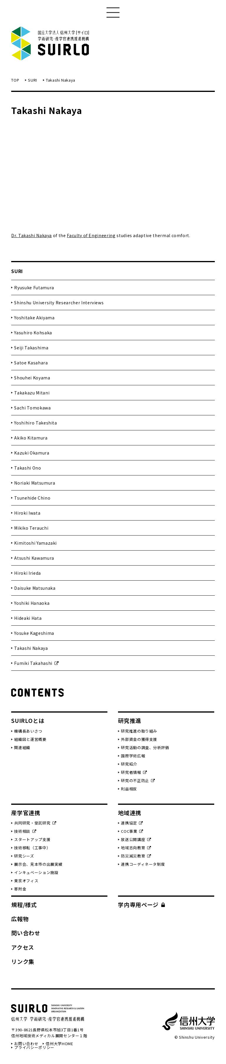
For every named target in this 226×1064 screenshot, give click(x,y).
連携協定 (132, 823)
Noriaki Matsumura (34, 483)
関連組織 (22, 747)
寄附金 (20, 889)
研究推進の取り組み (139, 731)
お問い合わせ (26, 1043)
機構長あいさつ (28, 731)
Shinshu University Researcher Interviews (59, 302)
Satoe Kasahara (31, 363)
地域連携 (129, 813)
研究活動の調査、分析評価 (145, 747)
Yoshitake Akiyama (34, 317)
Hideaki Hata (27, 618)
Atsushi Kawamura (34, 558)
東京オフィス (26, 880)
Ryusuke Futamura (34, 287)
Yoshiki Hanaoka (31, 603)
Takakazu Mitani (31, 393)
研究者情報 (134, 772)
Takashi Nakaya (31, 648)
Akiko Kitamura (30, 438)
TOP (15, 80)
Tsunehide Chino (32, 498)
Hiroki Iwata (27, 513)
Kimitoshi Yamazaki (35, 543)
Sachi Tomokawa (32, 408)
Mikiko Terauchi (31, 528)
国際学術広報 (133, 756)
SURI (32, 80)
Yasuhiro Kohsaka (33, 333)
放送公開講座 (136, 839)
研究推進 (129, 720)
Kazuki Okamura (31, 453)
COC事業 (132, 831)
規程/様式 (23, 904)
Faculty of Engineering (91, 235)
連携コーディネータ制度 (143, 864)
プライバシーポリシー (34, 1047)
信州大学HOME (59, 1043)
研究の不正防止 (138, 780)
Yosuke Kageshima (34, 633)
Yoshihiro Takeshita (35, 423)
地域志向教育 (136, 847)
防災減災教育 (136, 856)
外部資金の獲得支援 (139, 739)
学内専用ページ (141, 904)
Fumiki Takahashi (36, 663)
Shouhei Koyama (32, 378)
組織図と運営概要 (30, 739)
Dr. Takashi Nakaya (31, 235)
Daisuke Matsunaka (34, 588)
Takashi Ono (27, 468)
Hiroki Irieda (27, 573)
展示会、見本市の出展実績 (38, 864)
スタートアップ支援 (32, 839)
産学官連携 (25, 813)
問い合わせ (25, 933)
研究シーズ (24, 856)
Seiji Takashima (31, 348)
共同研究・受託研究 (35, 823)
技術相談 (25, 831)
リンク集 (22, 961)
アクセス (22, 947)
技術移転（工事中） (32, 847)
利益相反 (129, 789)
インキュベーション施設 (36, 872)
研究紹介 (129, 764)
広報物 (20, 919)
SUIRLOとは (27, 720)
